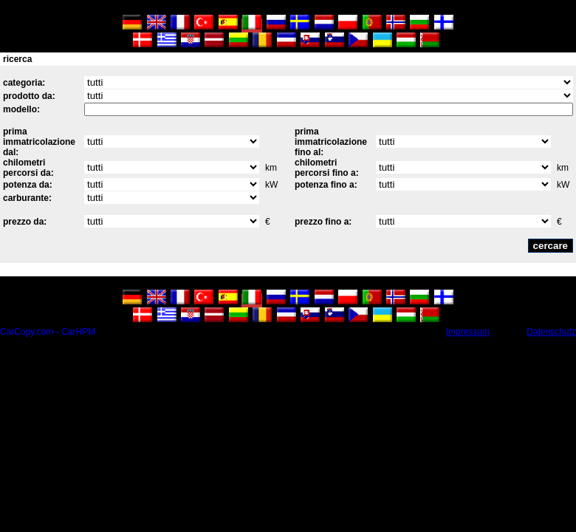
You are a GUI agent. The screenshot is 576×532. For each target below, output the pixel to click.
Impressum (468, 332)
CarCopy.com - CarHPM (47, 332)
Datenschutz (551, 332)
